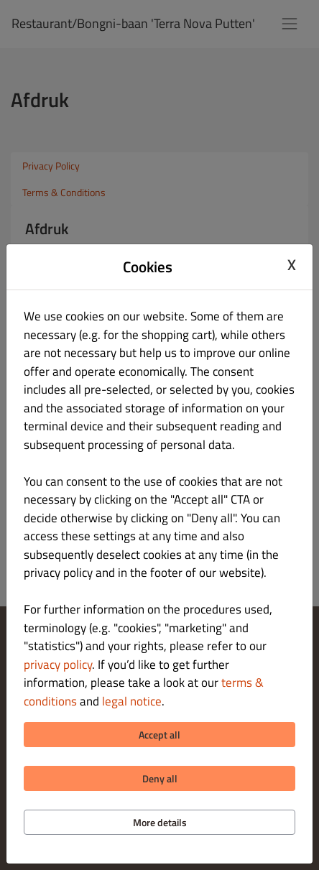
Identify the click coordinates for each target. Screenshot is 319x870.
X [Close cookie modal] (291, 265)
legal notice (132, 701)
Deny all (159, 778)
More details (160, 822)
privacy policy (58, 664)
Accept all (159, 734)
